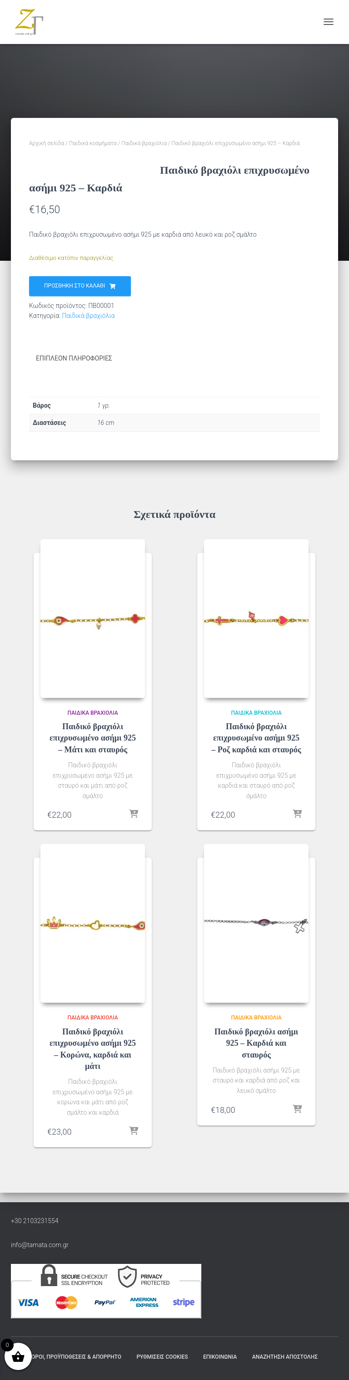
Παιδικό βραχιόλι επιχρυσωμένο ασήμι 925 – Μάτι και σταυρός (93, 748)
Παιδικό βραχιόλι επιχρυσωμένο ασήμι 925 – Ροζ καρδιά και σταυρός (256, 748)
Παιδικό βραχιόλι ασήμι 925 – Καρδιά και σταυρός (256, 1053)
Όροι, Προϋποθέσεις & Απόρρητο (76, 1357)
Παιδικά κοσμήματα (93, 143)
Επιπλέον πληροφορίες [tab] (74, 368)
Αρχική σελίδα (46, 143)
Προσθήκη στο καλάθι (74, 296)
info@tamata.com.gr (40, 1244)
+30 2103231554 (35, 1220)
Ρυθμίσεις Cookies (162, 1357)
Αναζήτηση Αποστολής (285, 1357)
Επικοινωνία (220, 1357)
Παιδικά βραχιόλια (143, 143)
